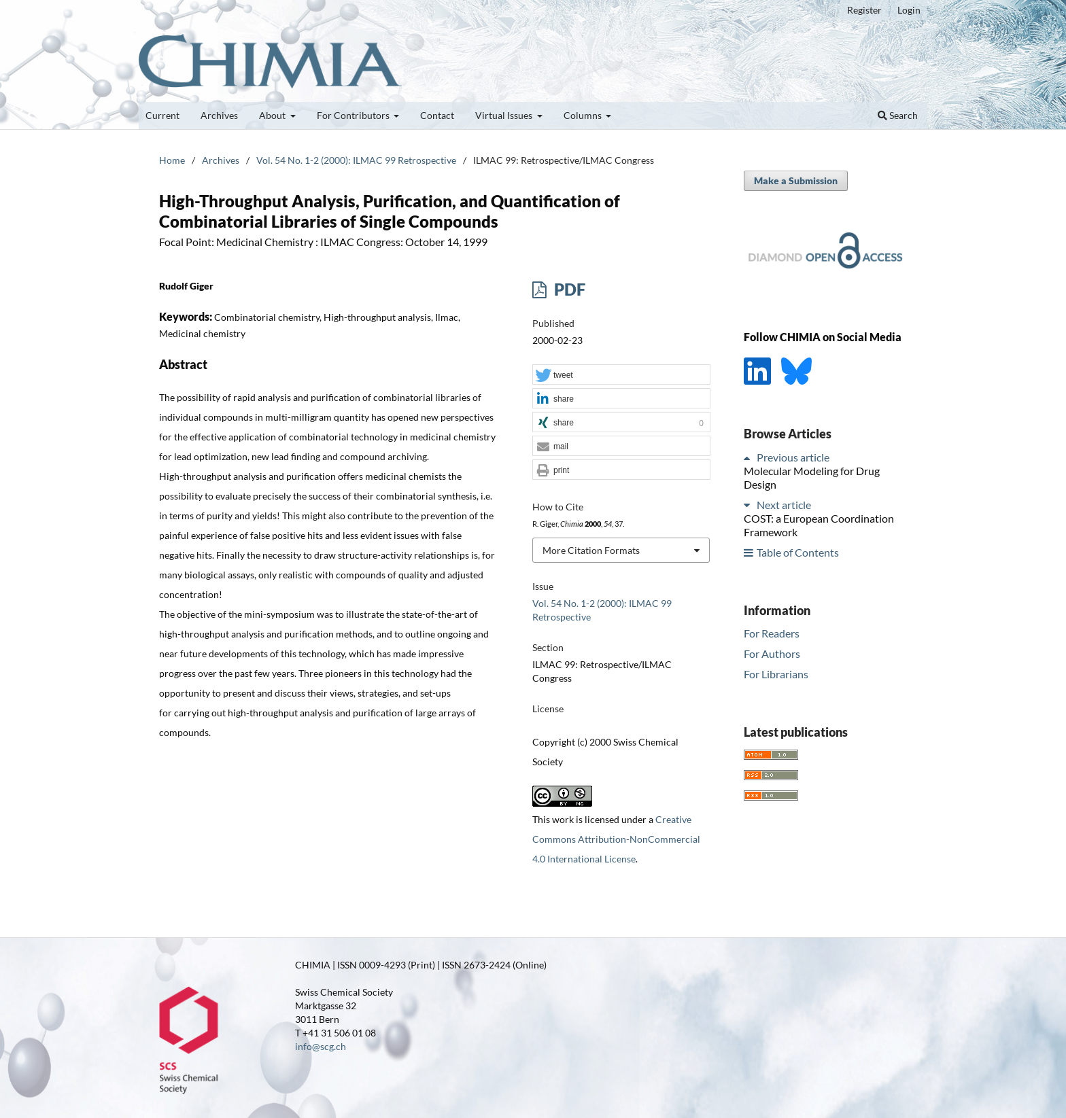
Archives (219, 115)
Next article (784, 504)
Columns (584, 115)
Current (162, 115)
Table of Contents (798, 552)
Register (864, 10)
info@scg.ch (320, 1046)
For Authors (772, 653)
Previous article (793, 457)
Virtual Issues (504, 115)
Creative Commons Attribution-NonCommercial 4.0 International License (616, 839)
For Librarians (776, 673)
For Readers (772, 633)
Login (909, 10)
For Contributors (354, 115)
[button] (621, 375)
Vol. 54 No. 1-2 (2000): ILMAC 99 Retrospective (356, 160)
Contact (437, 115)
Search (898, 115)
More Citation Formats (591, 550)
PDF (568, 289)
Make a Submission (796, 180)
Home (172, 160)
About (273, 115)
